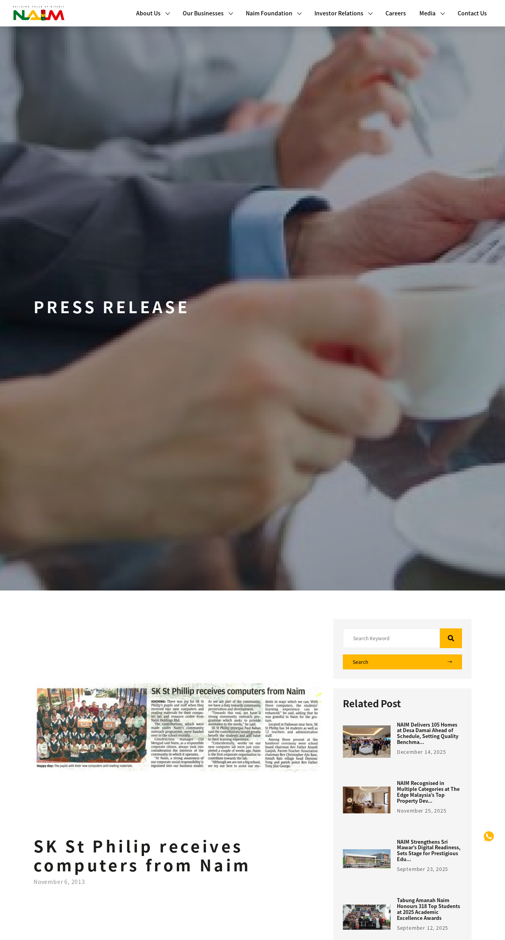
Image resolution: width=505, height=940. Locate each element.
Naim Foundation (274, 13)
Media (432, 13)
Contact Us (472, 13)
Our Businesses (208, 13)
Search (402, 661)
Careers (395, 13)
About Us (153, 13)
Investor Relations (343, 13)
